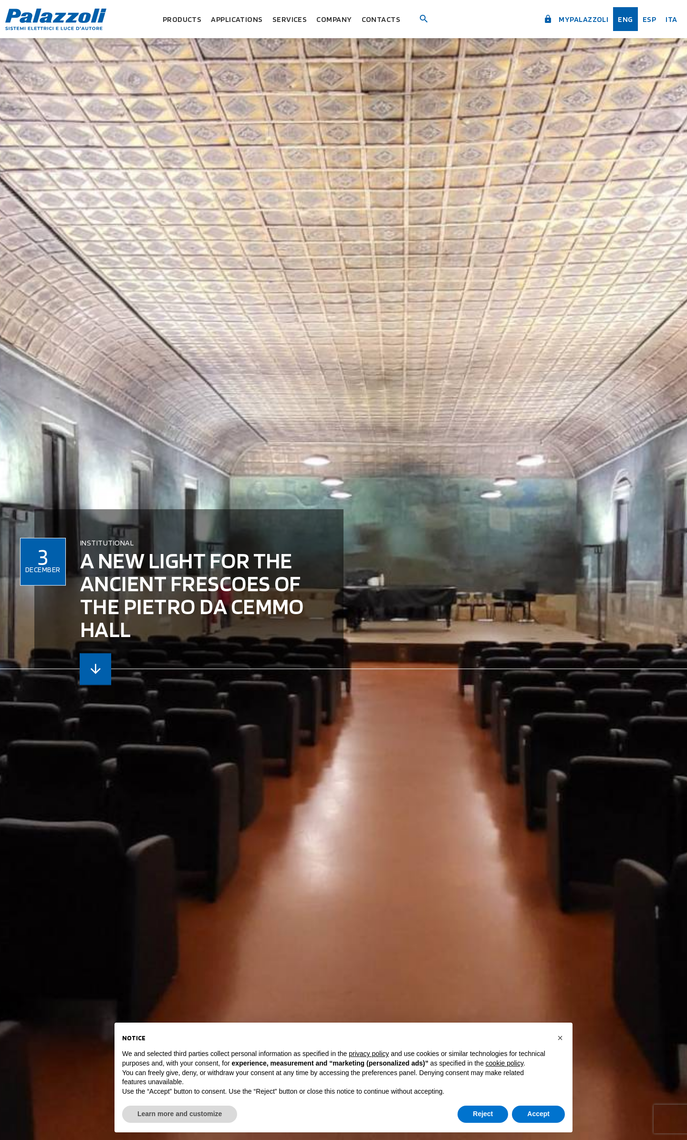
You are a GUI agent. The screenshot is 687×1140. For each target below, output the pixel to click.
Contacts (389, 19)
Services (292, 19)
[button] (560, 1038)
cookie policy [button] (504, 1063)
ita (669, 19)
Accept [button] (538, 1114)
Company (339, 19)
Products (176, 19)
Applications (235, 19)
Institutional (107, 542)
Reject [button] (483, 1114)
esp (645, 19)
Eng (621, 19)
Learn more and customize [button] (179, 1114)
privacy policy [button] (369, 1053)
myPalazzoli (568, 18)
